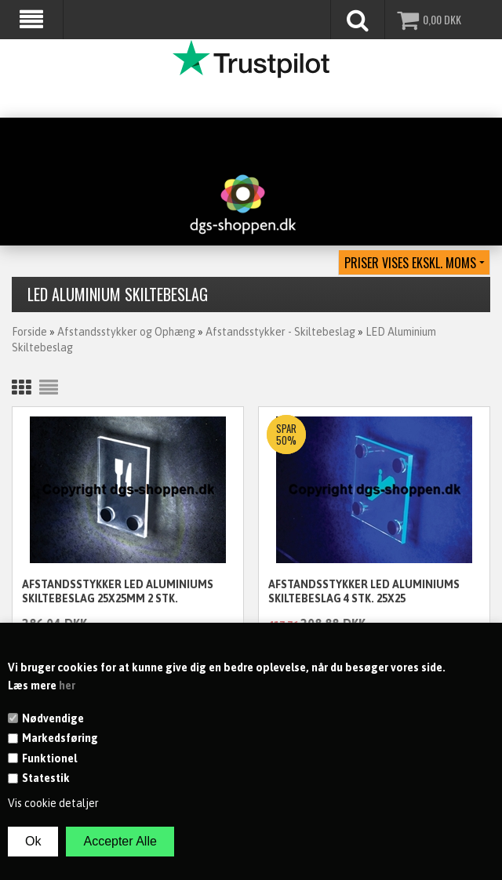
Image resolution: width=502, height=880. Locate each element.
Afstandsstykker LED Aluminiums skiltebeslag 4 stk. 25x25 (364, 591)
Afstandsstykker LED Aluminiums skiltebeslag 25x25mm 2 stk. (117, 591)
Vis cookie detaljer (53, 803)
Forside (29, 331)
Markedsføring (60, 738)
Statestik (46, 778)
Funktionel (49, 758)
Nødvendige (53, 718)
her (67, 685)
